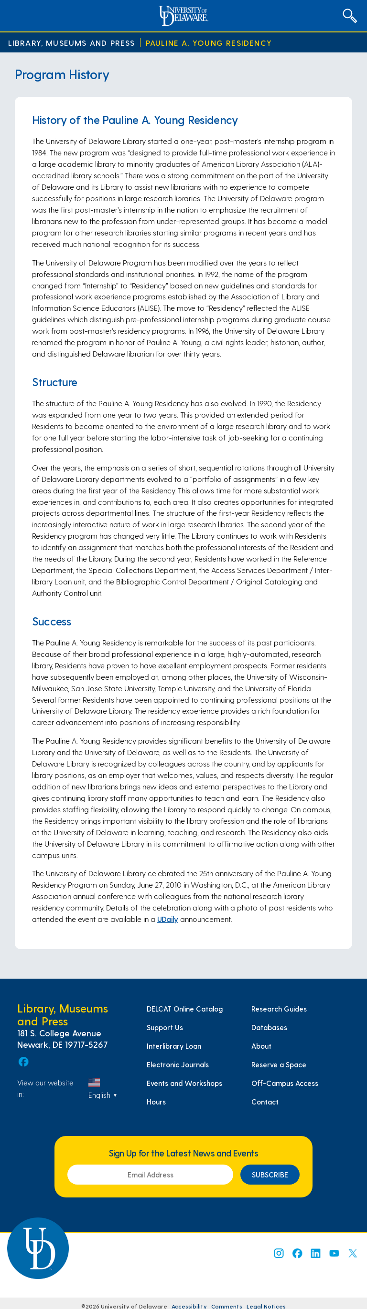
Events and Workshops (184, 1083)
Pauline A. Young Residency (209, 43)
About (261, 1046)
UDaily (167, 918)
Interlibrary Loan (174, 1046)
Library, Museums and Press (71, 43)
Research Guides (279, 1008)
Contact (265, 1101)
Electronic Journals (178, 1064)
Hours (156, 1101)
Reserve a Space (278, 1064)
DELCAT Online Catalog (185, 1008)
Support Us (165, 1027)
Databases (269, 1027)
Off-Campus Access (284, 1083)
